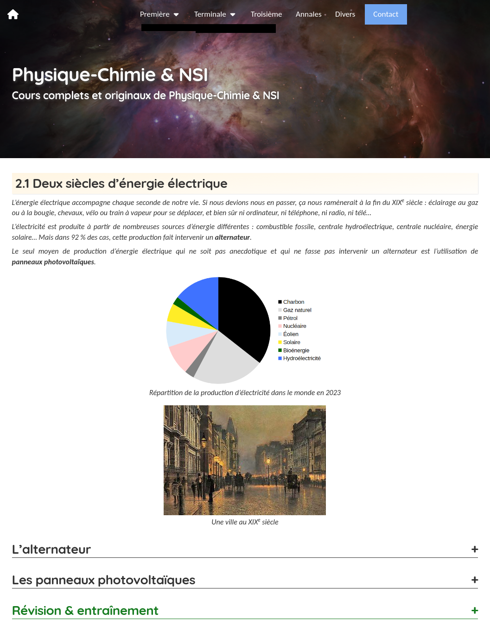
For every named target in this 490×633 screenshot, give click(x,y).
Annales (384, 14)
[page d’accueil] (13, 14)
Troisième (341, 14)
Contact (461, 14)
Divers (421, 14)
